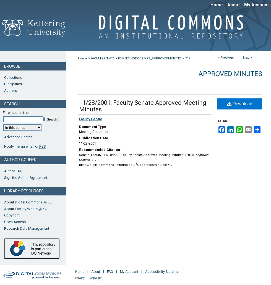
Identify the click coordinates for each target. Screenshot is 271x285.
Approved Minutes (230, 74)
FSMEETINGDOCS (130, 58)
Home (82, 58)
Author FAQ (13, 171)
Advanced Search (18, 137)
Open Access (15, 222)
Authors (10, 90)
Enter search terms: (18, 113)
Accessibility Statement (163, 272)
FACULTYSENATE (102, 58)
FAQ (110, 272)
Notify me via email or (25, 146)
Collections (13, 77)
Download (239, 103)
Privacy (80, 277)
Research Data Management (26, 228)
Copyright (12, 215)
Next (246, 57)
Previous (227, 57)
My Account (129, 272)
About (95, 272)
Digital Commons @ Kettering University (168, 30)
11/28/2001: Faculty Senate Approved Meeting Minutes (142, 106)
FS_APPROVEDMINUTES (164, 58)
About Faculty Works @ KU (25, 209)
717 (187, 58)
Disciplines (13, 84)
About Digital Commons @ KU (28, 202)
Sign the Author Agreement (25, 178)
